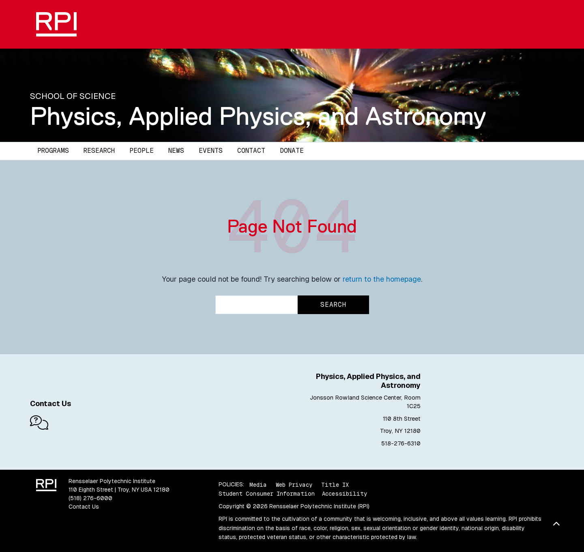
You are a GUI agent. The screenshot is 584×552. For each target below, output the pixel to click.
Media (258, 484)
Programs (53, 150)
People (141, 150)
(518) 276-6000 (90, 498)
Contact (251, 150)
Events (211, 150)
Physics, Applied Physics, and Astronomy (258, 116)
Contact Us (84, 506)
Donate (292, 150)
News (176, 150)
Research (99, 150)
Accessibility (344, 493)
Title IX (335, 484)
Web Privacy (294, 484)
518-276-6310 (401, 443)
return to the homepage (382, 279)
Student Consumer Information (267, 493)
